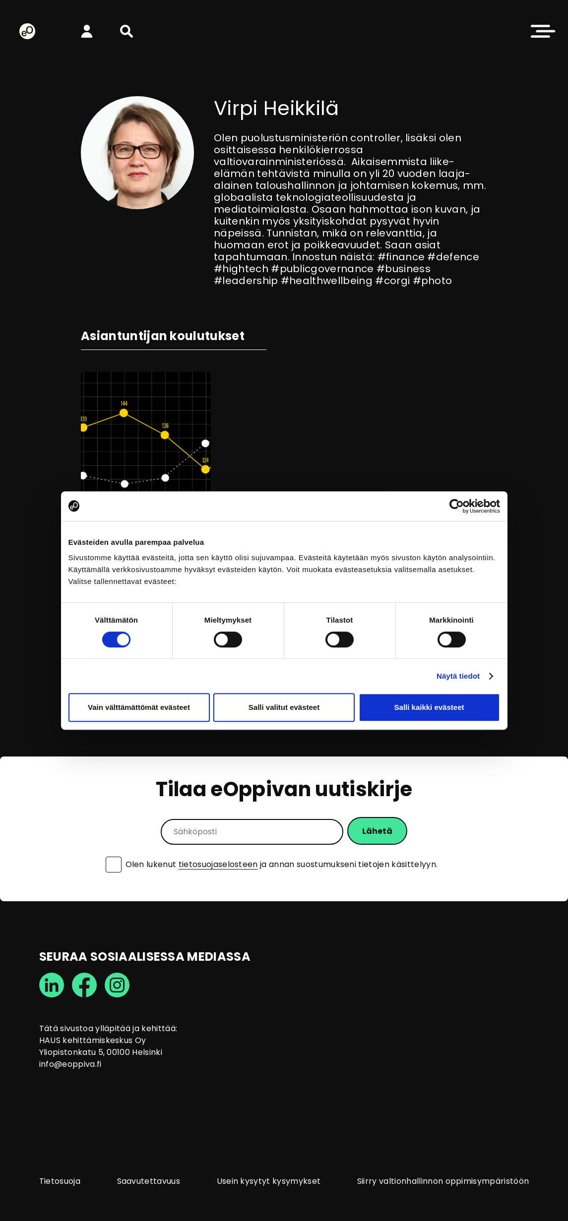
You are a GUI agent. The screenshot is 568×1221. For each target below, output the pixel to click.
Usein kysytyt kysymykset (269, 1181)
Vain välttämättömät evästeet (139, 707)
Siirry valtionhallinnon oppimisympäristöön (443, 1181)
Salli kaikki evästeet (429, 707)
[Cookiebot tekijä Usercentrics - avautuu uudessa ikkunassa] (456, 506)
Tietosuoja (59, 1181)
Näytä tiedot (458, 676)
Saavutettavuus (148, 1181)
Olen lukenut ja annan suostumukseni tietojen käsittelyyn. (282, 865)
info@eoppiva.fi (70, 1064)
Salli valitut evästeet (284, 707)
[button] (126, 31)
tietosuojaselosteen (218, 864)
